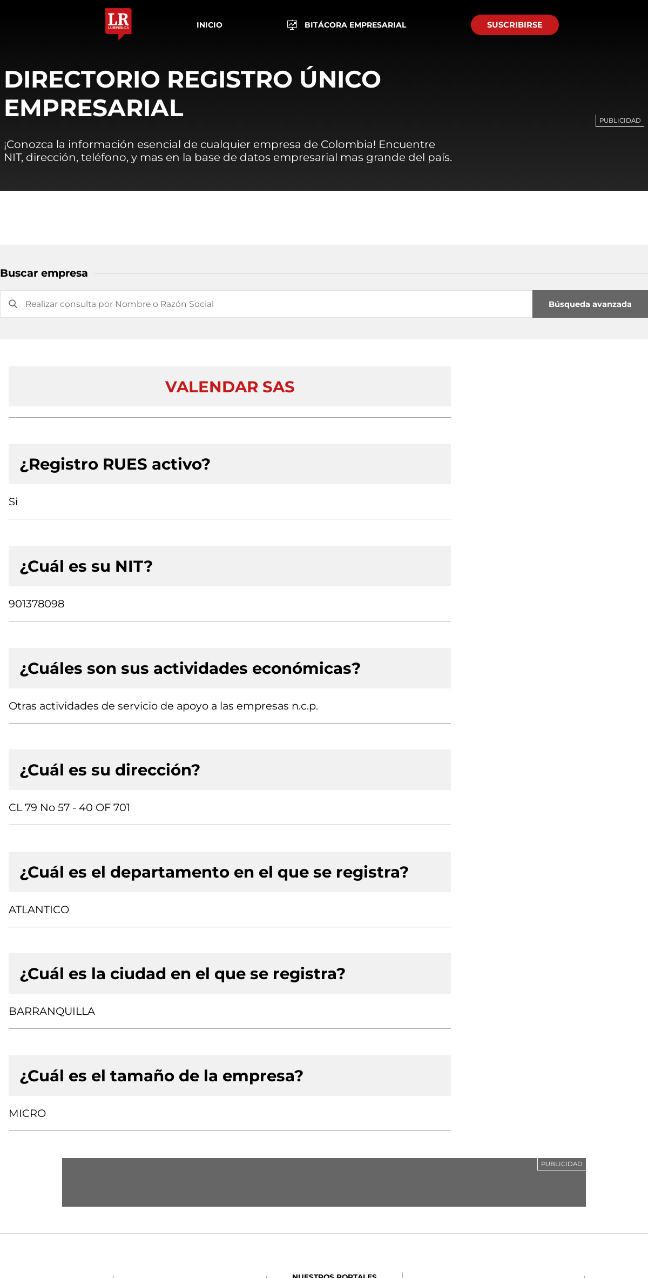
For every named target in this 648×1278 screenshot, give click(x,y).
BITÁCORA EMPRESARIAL (347, 25)
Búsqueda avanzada (590, 304)
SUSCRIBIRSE (515, 25)
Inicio (209, 25)
